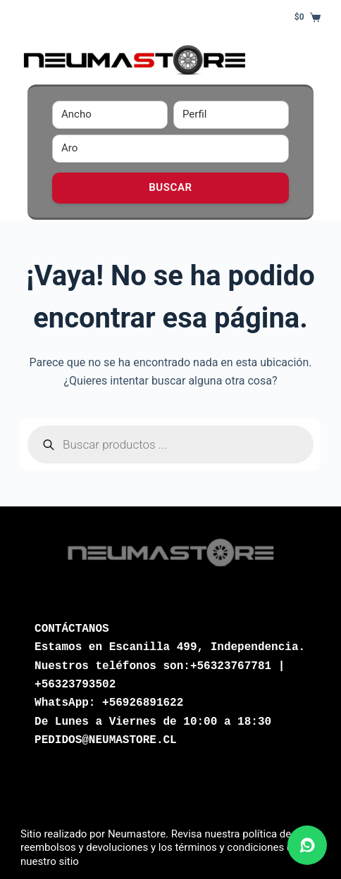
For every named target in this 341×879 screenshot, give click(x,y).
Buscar (170, 187)
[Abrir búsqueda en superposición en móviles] (170, 444)
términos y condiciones (229, 847)
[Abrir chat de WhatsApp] (307, 845)
